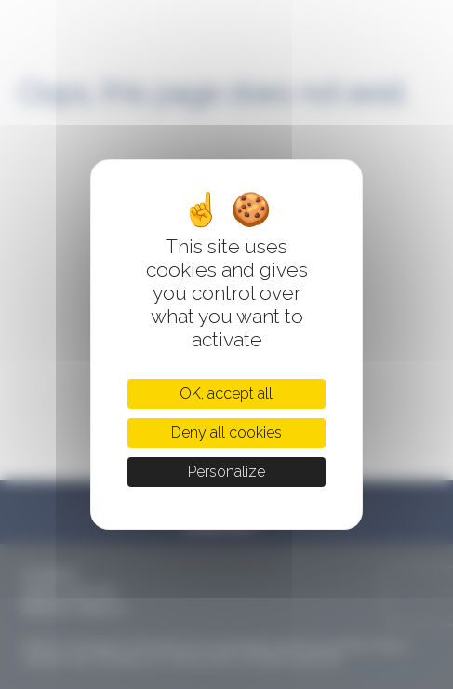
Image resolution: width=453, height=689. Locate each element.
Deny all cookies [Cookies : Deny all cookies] (226, 432)
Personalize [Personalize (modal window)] (226, 471)
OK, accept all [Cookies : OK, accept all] (226, 393)
